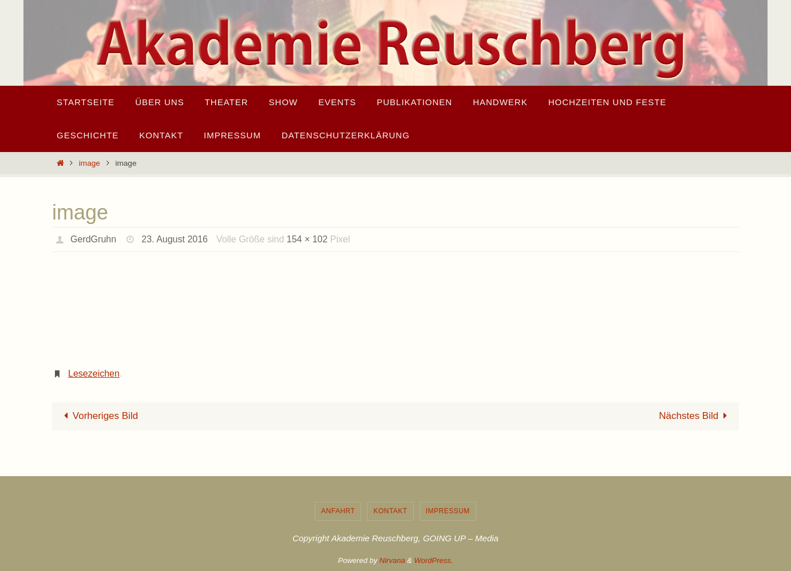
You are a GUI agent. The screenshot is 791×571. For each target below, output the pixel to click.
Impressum (448, 511)
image (89, 163)
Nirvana (392, 560)
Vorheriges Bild (98, 415)
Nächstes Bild (695, 415)
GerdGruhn (93, 239)
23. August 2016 (174, 239)
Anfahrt (338, 511)
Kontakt (390, 511)
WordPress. (433, 560)
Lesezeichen (94, 373)
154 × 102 (307, 239)
